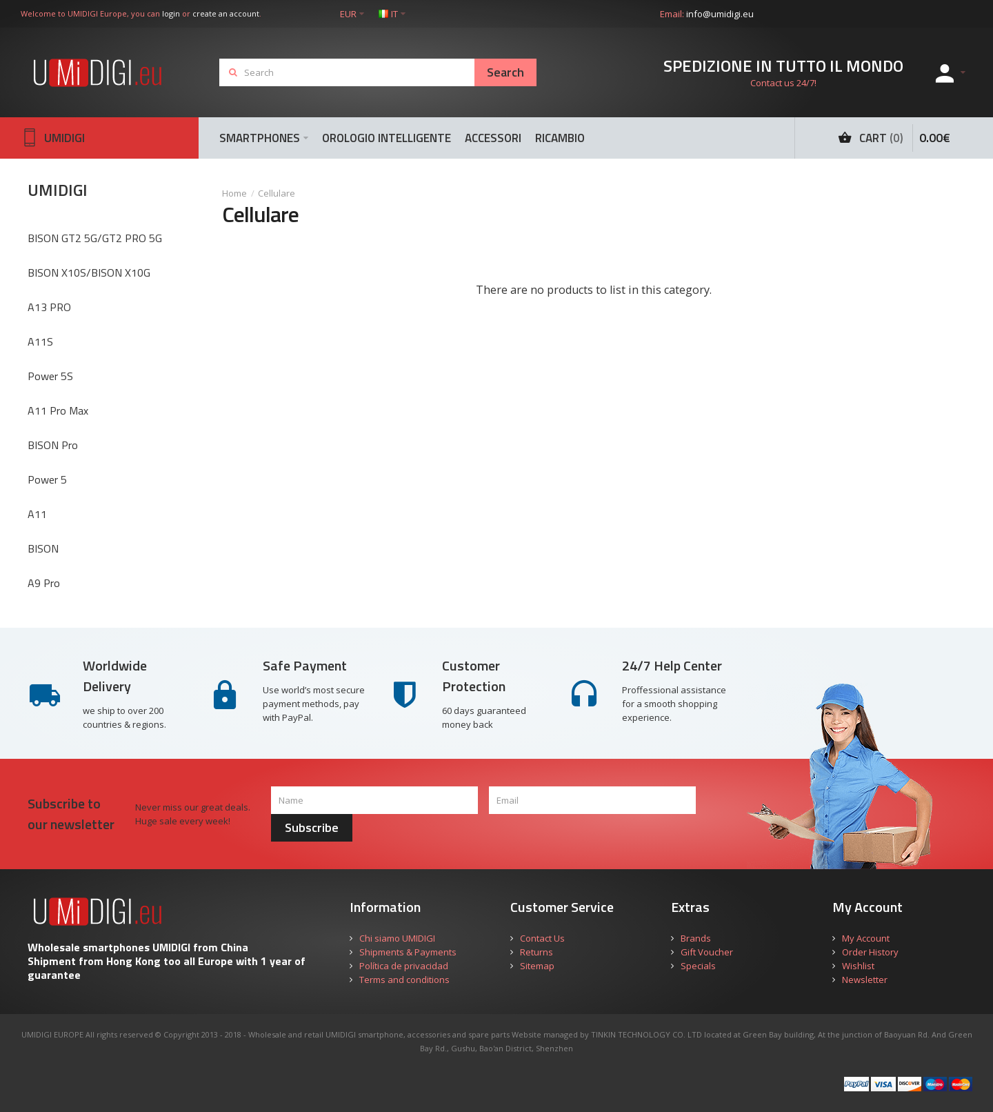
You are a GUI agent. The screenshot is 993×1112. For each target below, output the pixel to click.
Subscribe (312, 827)
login (171, 13)
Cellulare (276, 193)
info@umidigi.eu (720, 14)
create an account (225, 13)
